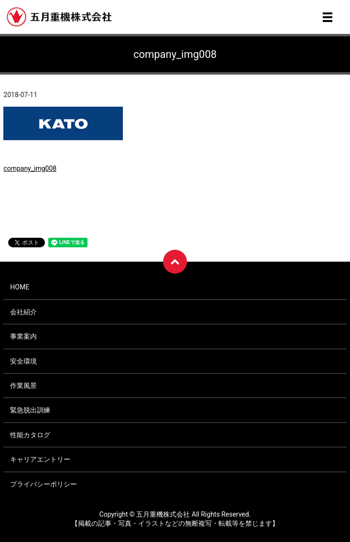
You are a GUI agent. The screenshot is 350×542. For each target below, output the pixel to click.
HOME (19, 287)
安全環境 (23, 361)
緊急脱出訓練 (30, 410)
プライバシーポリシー (43, 484)
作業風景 (23, 385)
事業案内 (23, 336)
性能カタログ (30, 435)
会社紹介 (23, 312)
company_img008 (29, 168)
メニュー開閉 (327, 17)
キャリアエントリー (40, 459)
